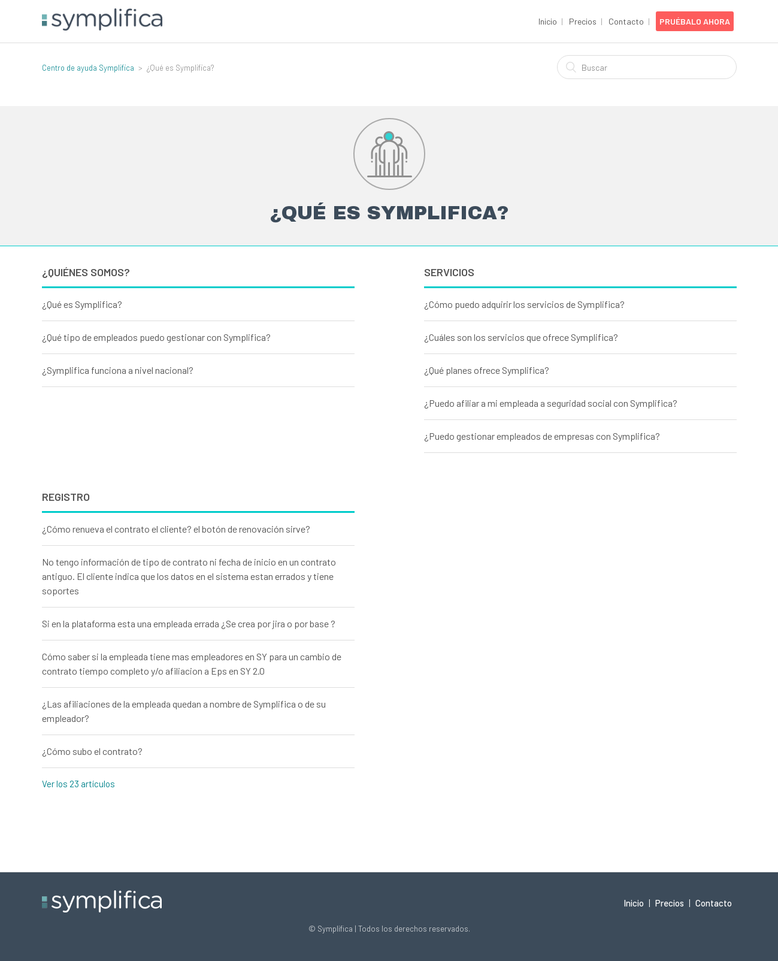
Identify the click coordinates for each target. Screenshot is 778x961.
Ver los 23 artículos (78, 783)
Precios (583, 21)
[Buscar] (647, 67)
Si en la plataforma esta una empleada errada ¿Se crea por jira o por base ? (188, 623)
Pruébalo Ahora (694, 21)
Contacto (626, 21)
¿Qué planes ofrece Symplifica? (486, 370)
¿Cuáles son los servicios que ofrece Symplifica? (521, 337)
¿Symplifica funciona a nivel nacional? (117, 370)
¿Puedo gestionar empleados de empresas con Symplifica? (542, 436)
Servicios (449, 272)
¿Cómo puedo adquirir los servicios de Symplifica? (524, 304)
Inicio (547, 21)
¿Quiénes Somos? (86, 272)
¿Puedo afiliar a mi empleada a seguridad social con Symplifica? (550, 403)
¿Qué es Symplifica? (82, 304)
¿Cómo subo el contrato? (92, 751)
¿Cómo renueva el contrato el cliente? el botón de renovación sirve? (176, 528)
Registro (66, 496)
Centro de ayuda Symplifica (88, 67)
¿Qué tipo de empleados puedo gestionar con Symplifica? (156, 337)
